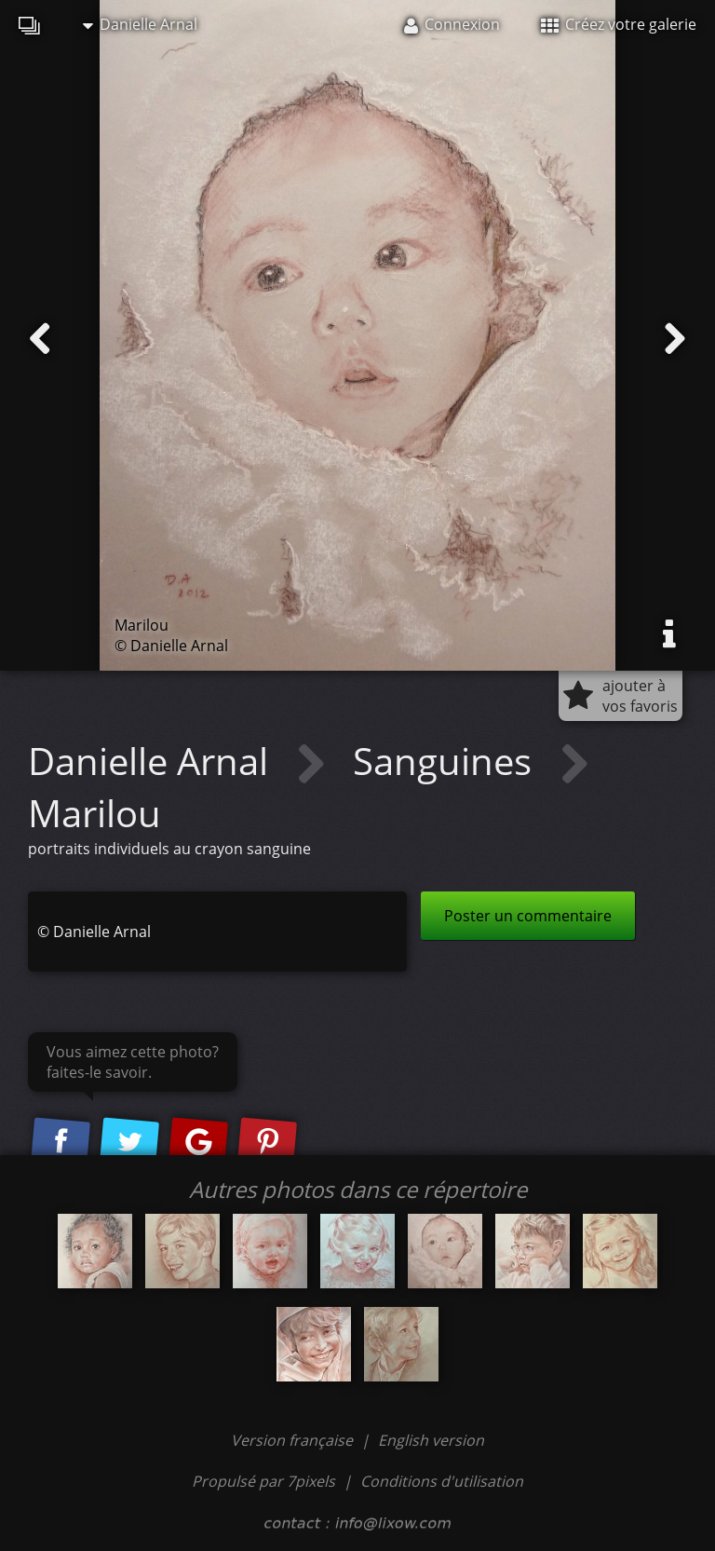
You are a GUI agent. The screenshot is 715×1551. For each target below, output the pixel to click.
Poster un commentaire (528, 915)
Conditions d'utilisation (441, 1481)
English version (431, 1440)
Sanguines (447, 760)
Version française (294, 1440)
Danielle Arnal (140, 24)
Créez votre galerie (618, 24)
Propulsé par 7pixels (263, 1481)
